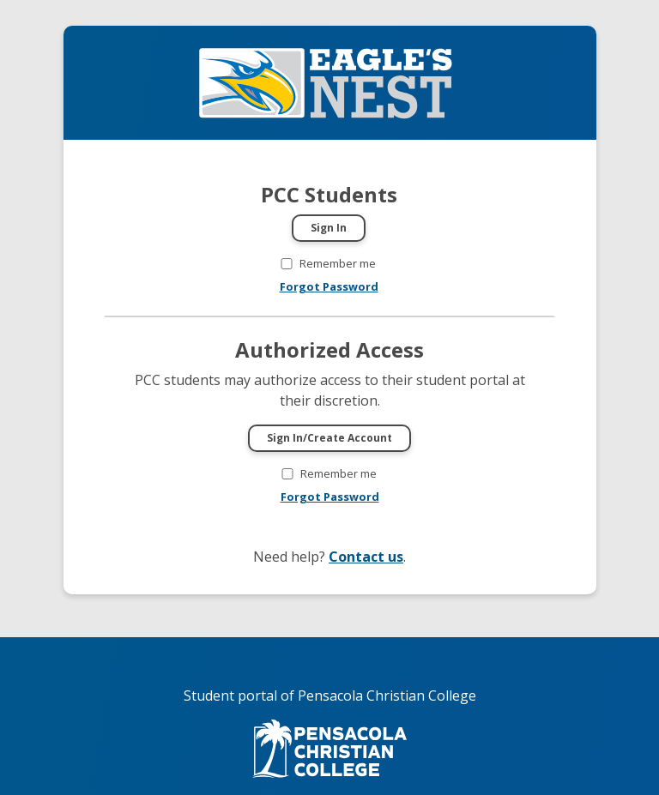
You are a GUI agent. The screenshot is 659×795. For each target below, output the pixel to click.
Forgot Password (329, 286)
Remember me (337, 263)
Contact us (366, 556)
